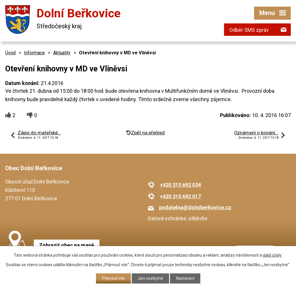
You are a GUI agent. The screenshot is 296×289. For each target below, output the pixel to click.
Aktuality (62, 52)
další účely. (272, 255)
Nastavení (185, 278)
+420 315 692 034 (180, 185)
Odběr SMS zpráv (249, 30)
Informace (34, 52)
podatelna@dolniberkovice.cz (195, 207)
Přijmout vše (113, 278)
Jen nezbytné (150, 278)
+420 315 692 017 (180, 196)
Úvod (10, 52)
